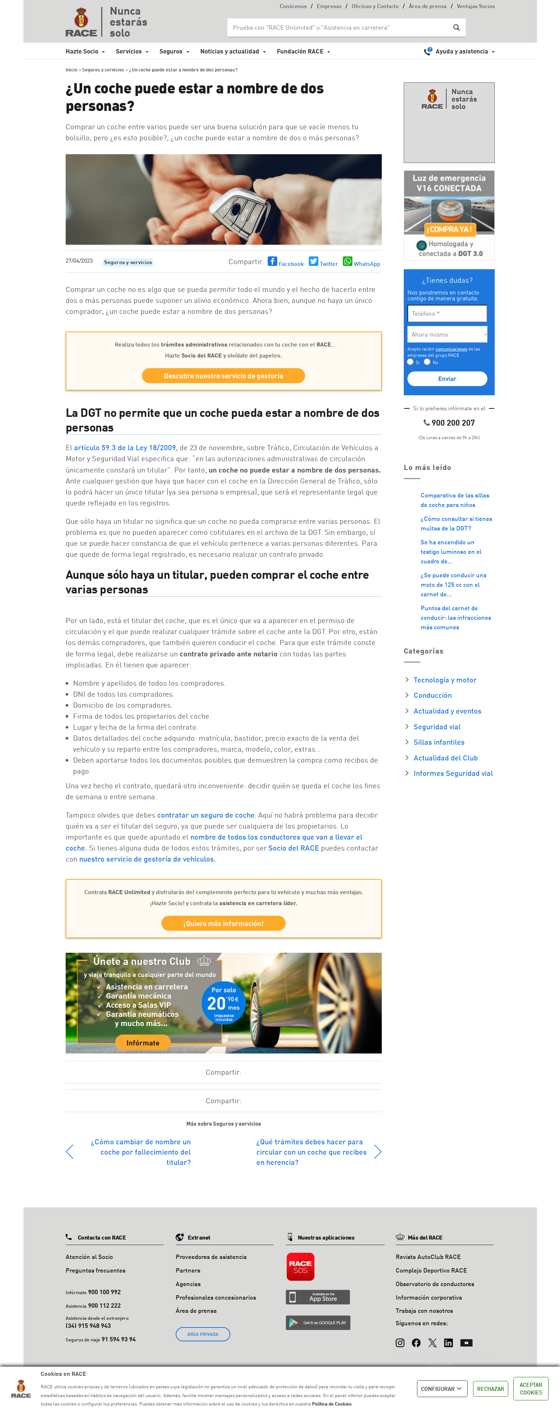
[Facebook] (416, 1339)
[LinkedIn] (448, 1339)
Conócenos (293, 7)
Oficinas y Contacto (375, 7)
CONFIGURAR (442, 1388)
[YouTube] (466, 1339)
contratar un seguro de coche (206, 814)
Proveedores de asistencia (211, 1256)
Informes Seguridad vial (453, 773)
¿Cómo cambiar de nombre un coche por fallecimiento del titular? (141, 1151)
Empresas (329, 7)
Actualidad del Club (446, 757)
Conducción (433, 694)
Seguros (171, 51)
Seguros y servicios (128, 263)
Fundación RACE (300, 51)
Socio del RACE (293, 847)
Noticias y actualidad (229, 51)
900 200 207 (453, 422)
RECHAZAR (490, 1388)
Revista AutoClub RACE (428, 1256)
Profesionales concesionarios (216, 1297)
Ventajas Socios (476, 7)
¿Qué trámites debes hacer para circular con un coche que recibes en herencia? (311, 1151)
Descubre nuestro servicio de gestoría (223, 375)
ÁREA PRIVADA (203, 1334)
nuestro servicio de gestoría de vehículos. (147, 858)
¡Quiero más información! (223, 923)
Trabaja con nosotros (424, 1310)
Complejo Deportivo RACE (431, 1270)
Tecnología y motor (445, 679)
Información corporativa (429, 1297)
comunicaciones (451, 349)
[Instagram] (400, 1339)
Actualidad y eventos (448, 710)
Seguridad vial (437, 726)
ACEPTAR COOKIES (531, 1388)
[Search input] (339, 27)
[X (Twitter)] (432, 1339)
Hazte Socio (82, 51)
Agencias (188, 1284)
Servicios (129, 51)
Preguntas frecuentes (95, 1270)
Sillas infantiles (439, 741)
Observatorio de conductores (435, 1284)
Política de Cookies (331, 1404)
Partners (188, 1270)
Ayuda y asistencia (462, 51)
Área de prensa (428, 7)
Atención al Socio (89, 1256)
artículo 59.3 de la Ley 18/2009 (125, 447)
